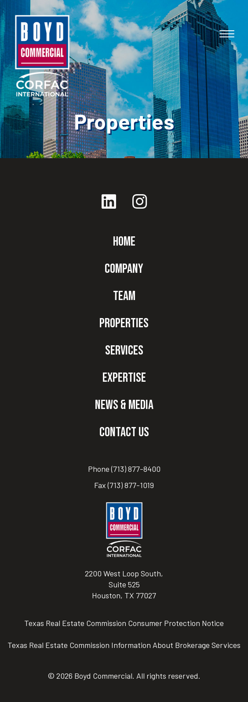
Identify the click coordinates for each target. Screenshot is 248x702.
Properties (124, 323)
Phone (124, 469)
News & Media (124, 405)
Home (124, 242)
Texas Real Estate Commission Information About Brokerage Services (124, 644)
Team (124, 296)
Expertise (124, 378)
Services (124, 350)
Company (124, 269)
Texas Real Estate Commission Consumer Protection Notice (124, 623)
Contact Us (124, 432)
